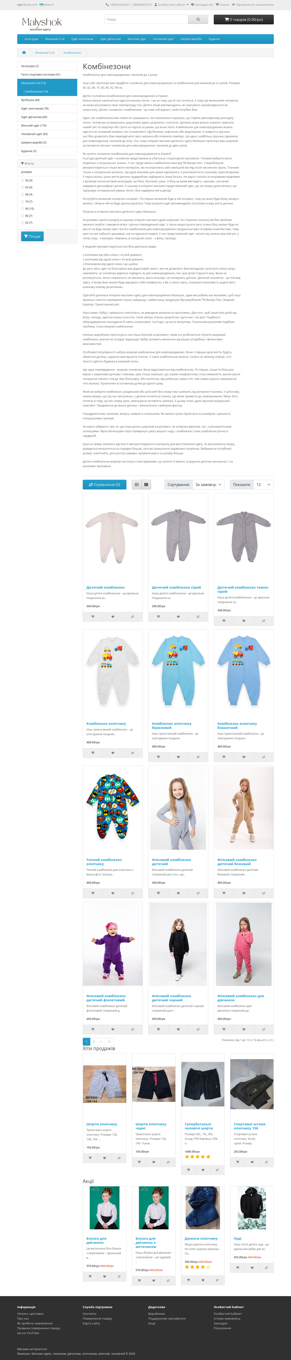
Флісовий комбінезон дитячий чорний (171, 997)
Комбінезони (72, 53)
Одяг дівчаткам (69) (34, 117)
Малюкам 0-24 (55, 39)
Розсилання (222, 1328)
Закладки (220, 1323)
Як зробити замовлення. (35, 1323)
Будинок (214, 39)
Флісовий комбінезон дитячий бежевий (237, 861)
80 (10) (29, 209)
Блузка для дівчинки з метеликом (146, 1242)
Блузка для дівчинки (96, 1240)
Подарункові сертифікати (166, 1318)
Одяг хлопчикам (82, 39)
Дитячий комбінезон (105, 587)
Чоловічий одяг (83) (34, 134)
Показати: (242, 484)
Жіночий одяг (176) (33, 125)
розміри (26, 172)
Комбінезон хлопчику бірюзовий (171, 725)
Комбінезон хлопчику (106, 723)
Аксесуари (31, 39)
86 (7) (28, 216)
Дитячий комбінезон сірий (176, 587)
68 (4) (28, 194)
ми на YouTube (28, 1333)
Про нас (23, 1318)
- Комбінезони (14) (34, 91)
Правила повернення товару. (39, 1328)
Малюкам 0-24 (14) (33, 83)
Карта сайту (91, 1323)
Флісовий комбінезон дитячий (171, 861)
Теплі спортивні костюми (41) (40, 74)
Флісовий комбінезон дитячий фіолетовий (106, 997)
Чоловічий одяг (163, 39)
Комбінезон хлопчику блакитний (237, 725)
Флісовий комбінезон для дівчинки (240, 997)
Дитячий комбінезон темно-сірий (243, 589)
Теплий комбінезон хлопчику (104, 861)
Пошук (32, 236)
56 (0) (28, 180)
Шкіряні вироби (191, 39)
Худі (237, 1238)
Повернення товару (97, 1318)
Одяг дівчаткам (110, 39)
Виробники (156, 1314)
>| (109, 1042)
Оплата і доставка (30, 1314)
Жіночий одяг (137, 39)
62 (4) (28, 187)
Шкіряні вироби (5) (33, 142)
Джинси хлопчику (201, 1238)
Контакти (89, 1314)
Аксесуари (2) (30, 66)
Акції (151, 1323)
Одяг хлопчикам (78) (34, 108)
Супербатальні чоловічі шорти (199, 1126)
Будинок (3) (28, 151)
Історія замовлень (227, 1318)
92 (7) (28, 223)
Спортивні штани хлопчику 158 (249, 1126)
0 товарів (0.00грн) (244, 19)
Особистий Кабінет (228, 1314)
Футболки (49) (30, 100)
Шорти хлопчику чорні (151, 1126)
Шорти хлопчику (101, 1124)
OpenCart (40, 1349)
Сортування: (179, 484)
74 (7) (28, 201)
